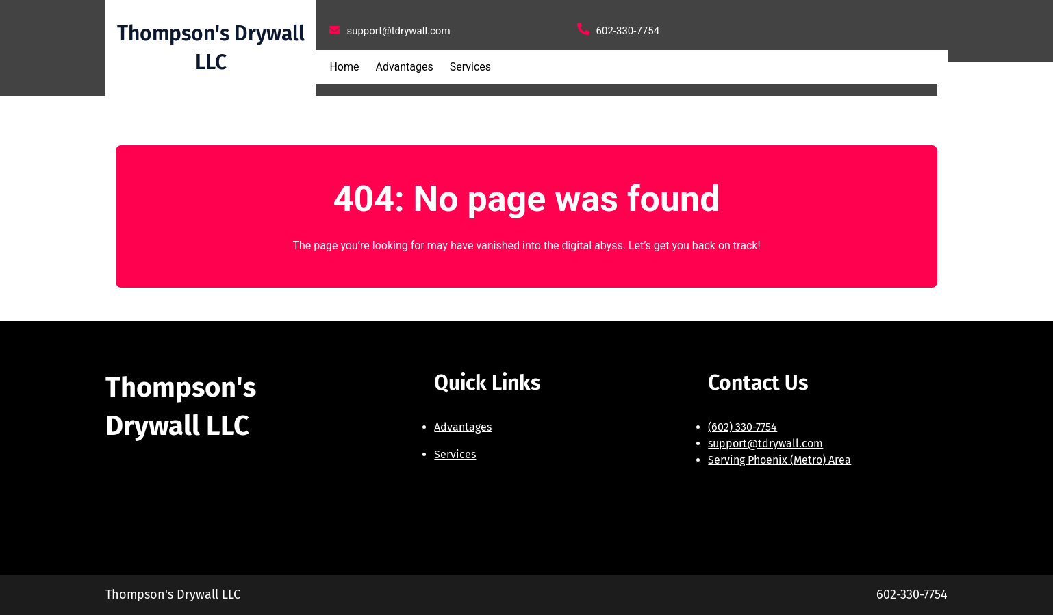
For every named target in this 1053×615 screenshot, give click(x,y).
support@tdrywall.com (765, 443)
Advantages (463, 427)
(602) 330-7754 (742, 427)
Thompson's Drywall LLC (172, 594)
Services (455, 454)
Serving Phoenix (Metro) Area (779, 459)
